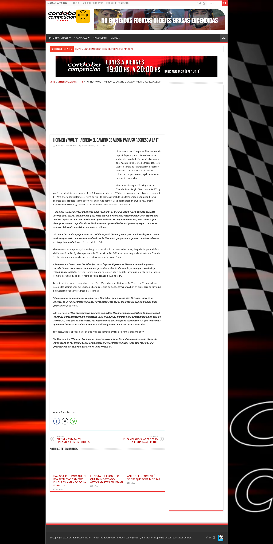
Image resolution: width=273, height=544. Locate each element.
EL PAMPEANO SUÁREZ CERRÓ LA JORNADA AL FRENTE (140, 439)
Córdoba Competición (66, 146)
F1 (82, 81)
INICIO (76, 3)
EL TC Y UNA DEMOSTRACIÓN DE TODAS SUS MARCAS (104, 49)
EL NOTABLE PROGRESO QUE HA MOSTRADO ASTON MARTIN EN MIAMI (106, 479)
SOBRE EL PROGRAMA (93, 3)
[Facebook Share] (56, 421)
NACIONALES (80, 37)
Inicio (52, 81)
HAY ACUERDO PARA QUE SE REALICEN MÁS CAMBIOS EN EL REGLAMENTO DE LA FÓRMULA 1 (70, 481)
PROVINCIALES (100, 37)
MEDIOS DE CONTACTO (117, 3)
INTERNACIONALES (58, 37)
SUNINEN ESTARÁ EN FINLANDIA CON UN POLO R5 (74, 439)
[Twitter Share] (65, 421)
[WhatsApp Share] (73, 421)
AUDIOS (115, 37)
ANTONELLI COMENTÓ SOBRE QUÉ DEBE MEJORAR (143, 478)
